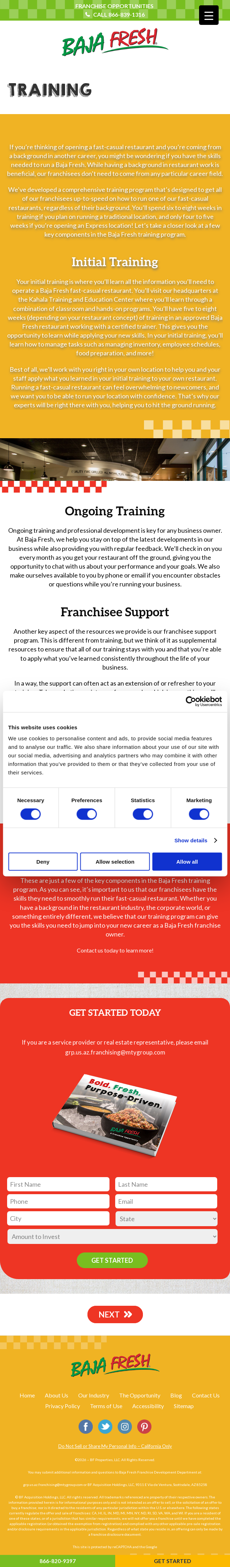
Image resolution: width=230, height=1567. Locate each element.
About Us (56, 1395)
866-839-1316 (126, 14)
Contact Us (206, 1395)
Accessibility (148, 1405)
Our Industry (93, 1395)
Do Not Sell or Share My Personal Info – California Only (115, 1446)
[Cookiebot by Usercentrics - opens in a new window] (191, 701)
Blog (176, 1395)
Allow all (187, 862)
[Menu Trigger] (209, 15)
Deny (42, 862)
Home (27, 1395)
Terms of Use (106, 1405)
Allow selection (115, 862)
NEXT (111, 1314)
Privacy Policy (62, 1405)
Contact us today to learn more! (115, 950)
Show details (191, 840)
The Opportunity (139, 1395)
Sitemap (184, 1405)
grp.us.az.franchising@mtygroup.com (115, 1052)
